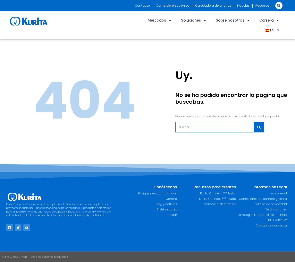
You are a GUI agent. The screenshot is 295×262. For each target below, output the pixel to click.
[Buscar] (259, 127)
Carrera (269, 20)
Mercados (160, 20)
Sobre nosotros (233, 20)
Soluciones (194, 20)
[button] (279, 5)
